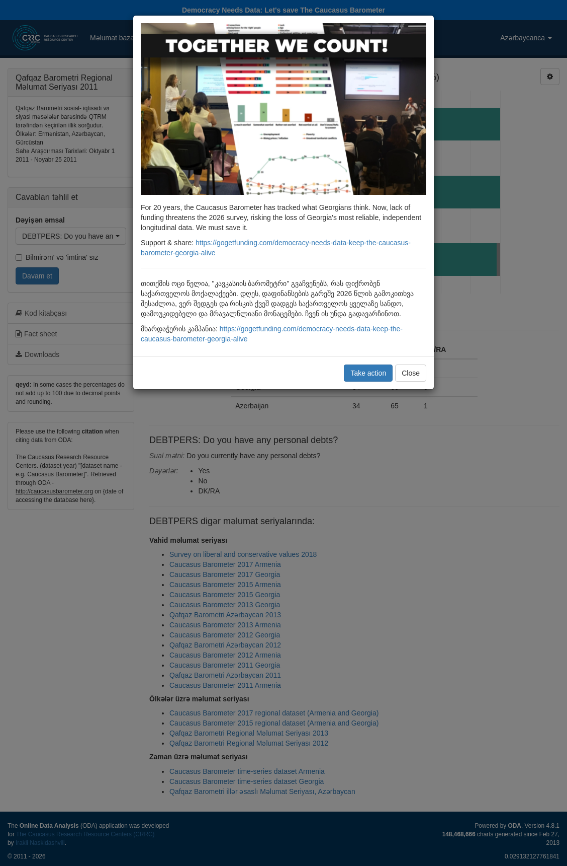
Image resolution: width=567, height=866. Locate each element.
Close (411, 373)
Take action (368, 373)
